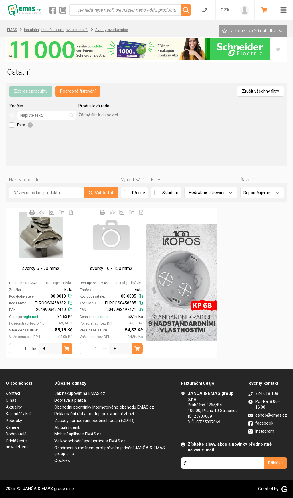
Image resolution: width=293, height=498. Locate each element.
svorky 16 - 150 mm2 (111, 268)
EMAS (12, 30)
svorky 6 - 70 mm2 (41, 268)
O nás (11, 400)
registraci (30, 317)
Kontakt (13, 393)
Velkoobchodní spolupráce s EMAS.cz (90, 441)
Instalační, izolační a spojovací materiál (56, 30)
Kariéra (12, 427)
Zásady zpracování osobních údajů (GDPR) (94, 420)
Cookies (62, 460)
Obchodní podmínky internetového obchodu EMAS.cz (104, 407)
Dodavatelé (16, 434)
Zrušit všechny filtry (260, 91)
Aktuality (14, 407)
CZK (225, 10)
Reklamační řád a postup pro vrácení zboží (94, 413)
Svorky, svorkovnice (111, 30)
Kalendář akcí (18, 413)
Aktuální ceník (67, 427)
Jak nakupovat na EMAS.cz (79, 393)
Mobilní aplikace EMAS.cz (78, 434)
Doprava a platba (70, 400)
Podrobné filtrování (78, 91)
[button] (278, 49)
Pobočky (14, 420)
